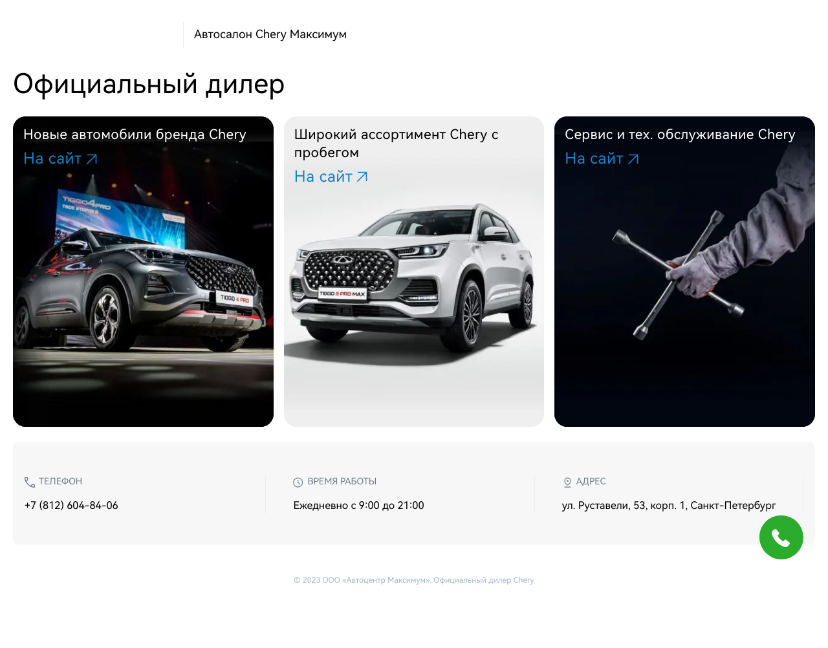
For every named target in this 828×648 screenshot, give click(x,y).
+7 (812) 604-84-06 (71, 505)
